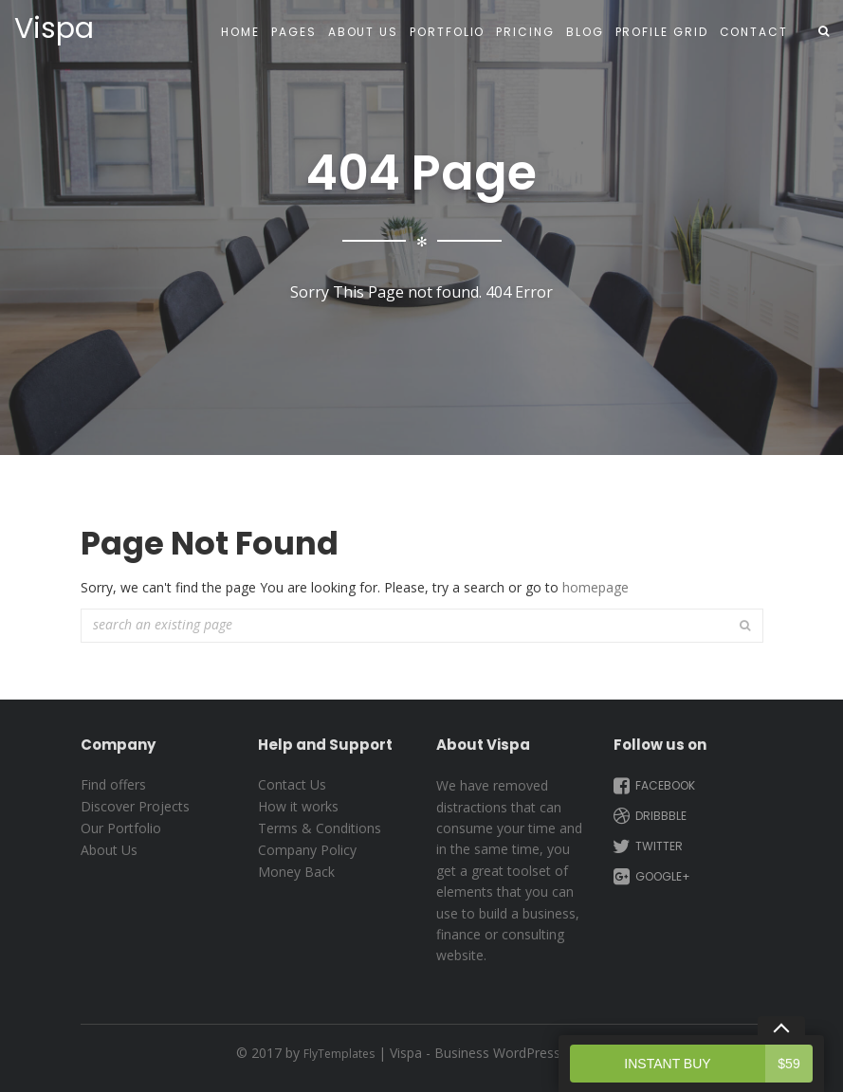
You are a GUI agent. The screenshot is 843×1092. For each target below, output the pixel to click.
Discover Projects (135, 806)
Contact (754, 32)
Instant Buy (718, 1064)
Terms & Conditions (319, 828)
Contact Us (292, 784)
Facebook (652, 785)
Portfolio (447, 32)
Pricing (525, 32)
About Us (363, 32)
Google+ (650, 876)
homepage (595, 587)
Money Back (296, 872)
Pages (294, 32)
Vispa (54, 28)
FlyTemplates (339, 1054)
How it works (298, 806)
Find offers (113, 784)
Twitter (646, 846)
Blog (585, 32)
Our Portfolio (121, 828)
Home (240, 32)
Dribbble (648, 816)
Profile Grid (661, 32)
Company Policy (307, 850)
